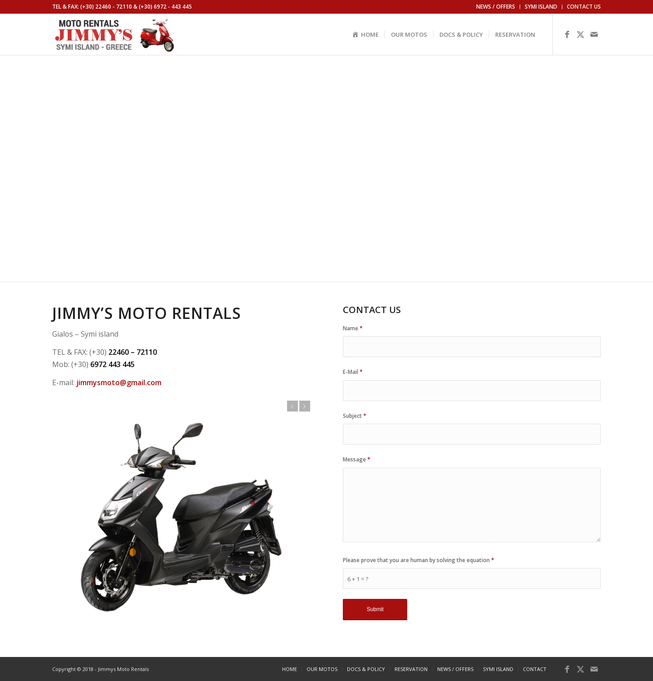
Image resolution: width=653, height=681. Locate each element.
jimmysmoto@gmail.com (118, 382)
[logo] (114, 34)
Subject (354, 416)
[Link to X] (580, 34)
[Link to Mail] (594, 34)
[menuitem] (496, 7)
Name (353, 328)
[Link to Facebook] (567, 34)
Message (356, 459)
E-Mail (353, 372)
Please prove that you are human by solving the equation (418, 560)
